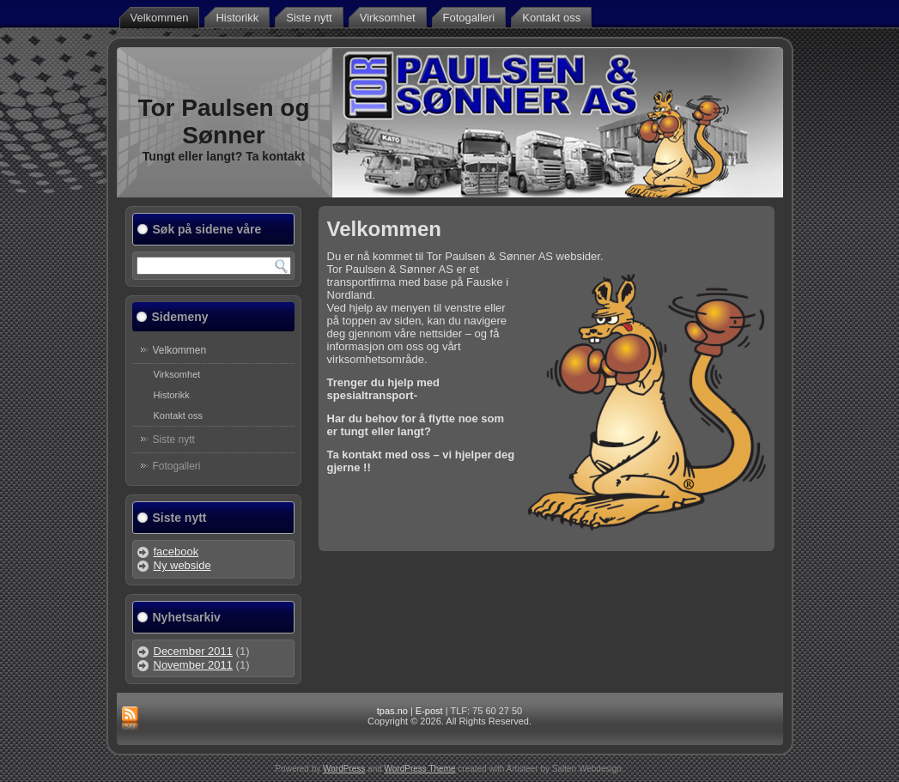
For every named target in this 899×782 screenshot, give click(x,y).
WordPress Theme (420, 768)
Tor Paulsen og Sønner (223, 121)
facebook (176, 551)
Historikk (237, 17)
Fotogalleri (469, 17)
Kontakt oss (551, 17)
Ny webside (182, 565)
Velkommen (160, 17)
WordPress (344, 768)
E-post (429, 711)
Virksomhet (388, 17)
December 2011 (194, 651)
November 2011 (194, 664)
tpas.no (392, 711)
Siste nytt (308, 17)
